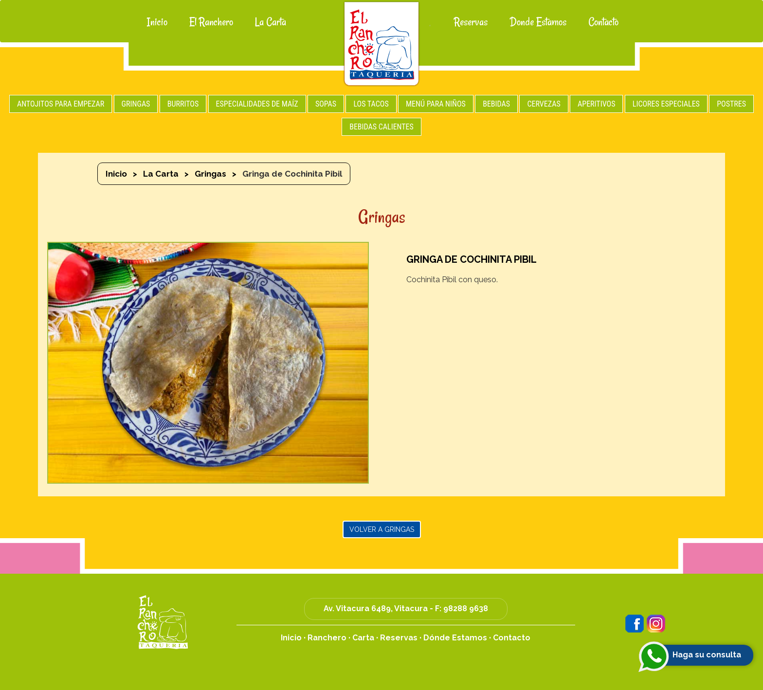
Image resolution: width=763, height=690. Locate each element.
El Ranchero (211, 22)
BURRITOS (183, 104)
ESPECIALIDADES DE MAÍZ (257, 104)
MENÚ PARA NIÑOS (436, 104)
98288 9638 (465, 608)
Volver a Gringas (381, 529)
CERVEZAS (543, 104)
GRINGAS (136, 104)
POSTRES (731, 104)
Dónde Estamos (455, 637)
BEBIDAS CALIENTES (381, 126)
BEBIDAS (496, 104)
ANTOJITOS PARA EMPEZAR (60, 104)
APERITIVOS (596, 104)
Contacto (603, 22)
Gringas (210, 174)
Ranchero (327, 637)
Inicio (157, 22)
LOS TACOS (370, 104)
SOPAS (325, 104)
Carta (363, 637)
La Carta (270, 22)
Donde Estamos (537, 22)
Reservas (471, 22)
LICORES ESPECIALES (666, 104)
